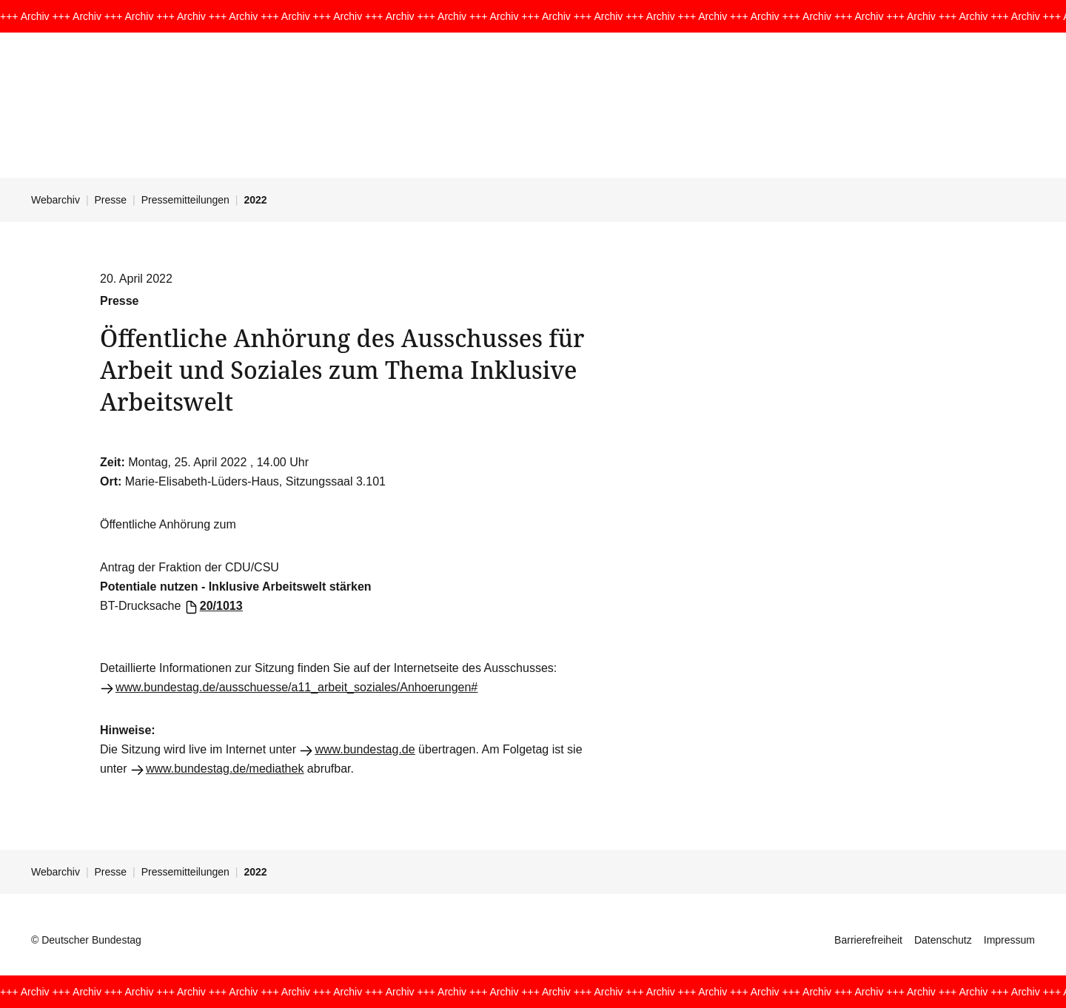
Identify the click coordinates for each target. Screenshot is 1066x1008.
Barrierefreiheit (868, 940)
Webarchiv (55, 200)
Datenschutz (943, 940)
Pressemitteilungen (185, 200)
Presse (111, 200)
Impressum (1009, 940)
